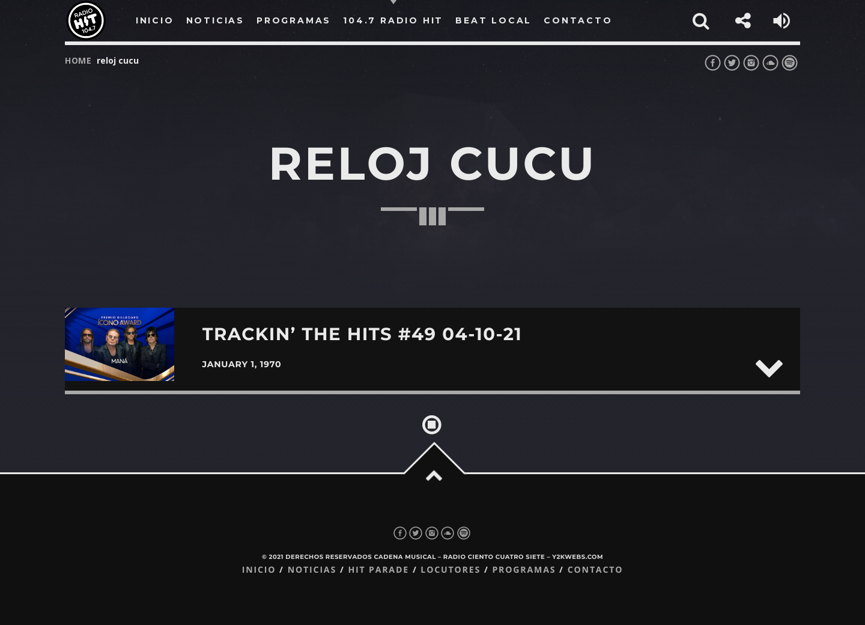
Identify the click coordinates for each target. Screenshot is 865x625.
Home (78, 60)
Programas (524, 570)
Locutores (450, 570)
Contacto (596, 570)
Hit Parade (378, 570)
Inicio (259, 570)
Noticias (312, 570)
